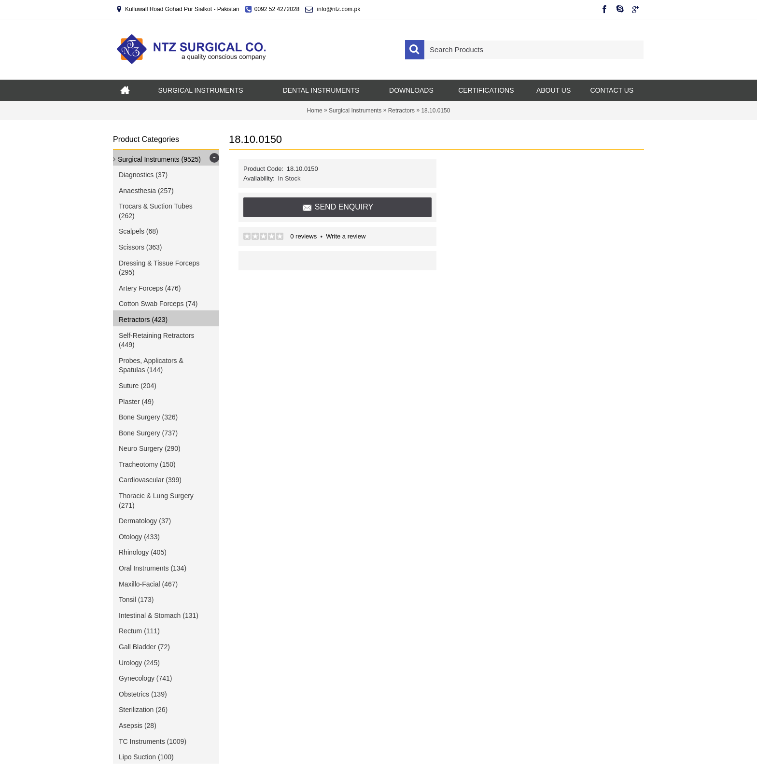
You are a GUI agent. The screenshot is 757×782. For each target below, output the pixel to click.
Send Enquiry (338, 207)
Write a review (345, 236)
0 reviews (303, 236)
